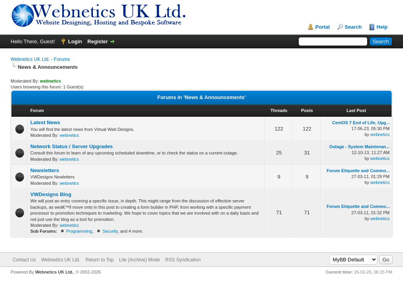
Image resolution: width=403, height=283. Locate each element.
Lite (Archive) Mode (139, 260)
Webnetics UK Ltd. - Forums (40, 59)
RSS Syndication (183, 260)
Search (353, 27)
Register (97, 41)
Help (382, 27)
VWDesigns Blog (50, 194)
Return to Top (99, 260)
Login (75, 41)
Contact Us (24, 260)
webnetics (69, 135)
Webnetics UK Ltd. (60, 260)
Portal (322, 27)
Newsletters (44, 170)
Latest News (45, 122)
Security (110, 231)
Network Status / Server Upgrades (71, 146)
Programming (79, 231)
